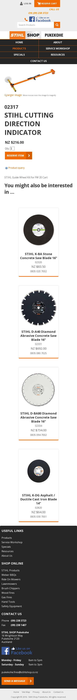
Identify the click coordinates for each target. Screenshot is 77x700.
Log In (27, 3)
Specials (19, 54)
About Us (7, 555)
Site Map (26, 692)
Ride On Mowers (11, 579)
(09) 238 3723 (18, 620)
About (57, 42)
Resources (58, 54)
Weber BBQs (9, 575)
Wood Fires (8, 592)
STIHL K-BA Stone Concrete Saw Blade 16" (38, 256)
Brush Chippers (11, 588)
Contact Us (38, 61)
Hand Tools (8, 601)
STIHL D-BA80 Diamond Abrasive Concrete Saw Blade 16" (38, 417)
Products (19, 48)
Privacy (36, 692)
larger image (14, 95)
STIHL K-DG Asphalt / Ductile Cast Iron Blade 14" (38, 499)
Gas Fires (7, 597)
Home (19, 42)
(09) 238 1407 (18, 625)
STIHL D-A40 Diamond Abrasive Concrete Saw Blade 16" (38, 336)
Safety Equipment (12, 606)
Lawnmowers (9, 584)
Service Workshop (58, 48)
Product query (16, 167)
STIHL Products (11, 570)
